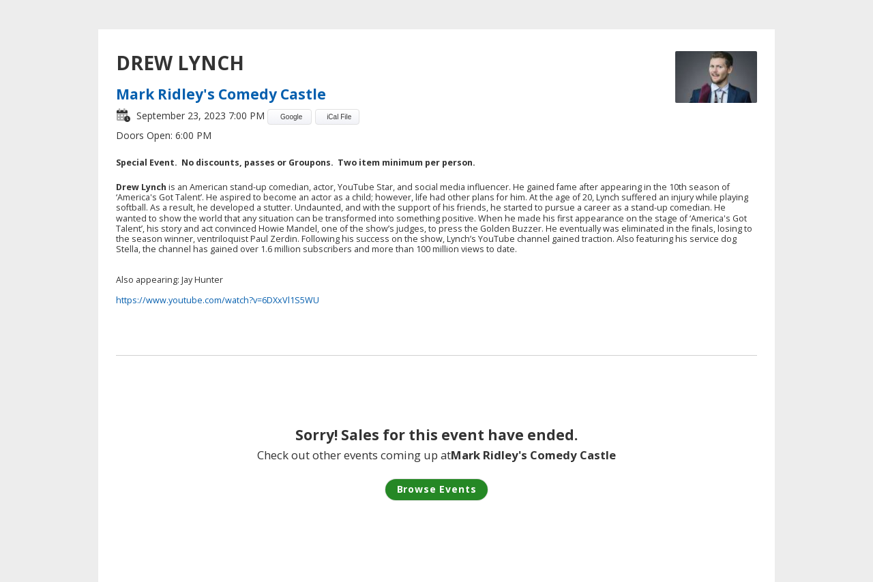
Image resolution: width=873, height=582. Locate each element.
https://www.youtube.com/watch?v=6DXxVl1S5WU (217, 300)
